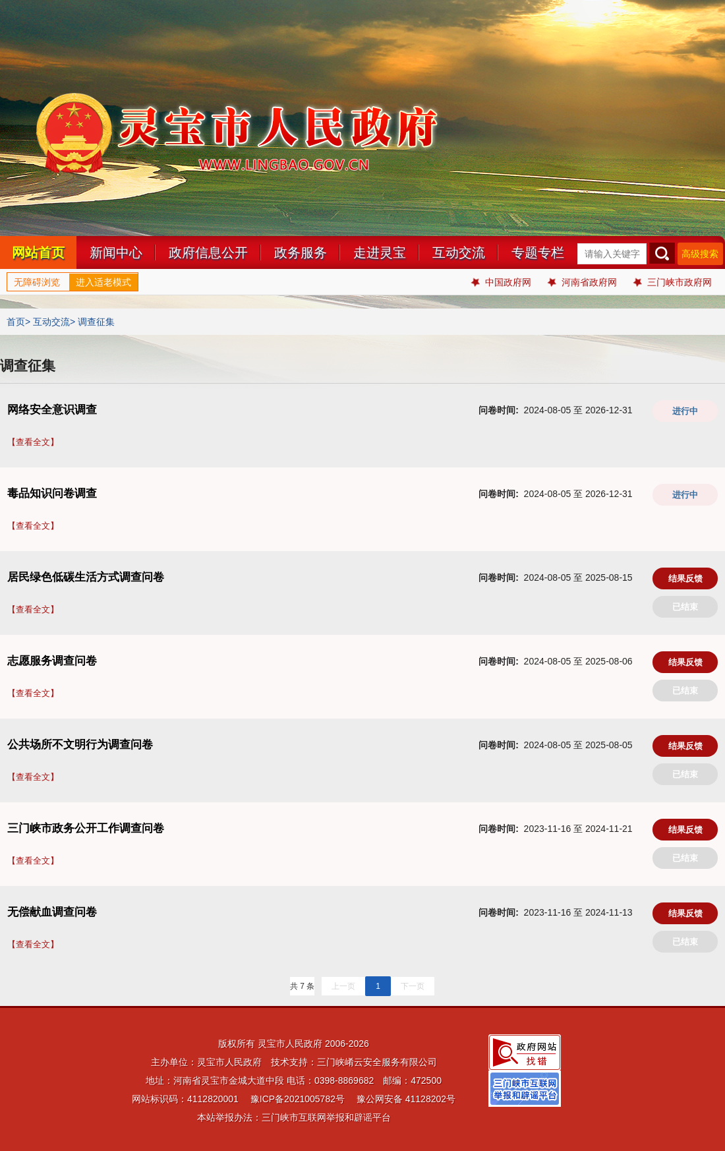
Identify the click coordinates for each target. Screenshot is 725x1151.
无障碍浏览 (37, 282)
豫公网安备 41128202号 (406, 1099)
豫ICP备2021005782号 (297, 1099)
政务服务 (300, 252)
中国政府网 (501, 281)
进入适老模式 (103, 282)
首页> (18, 321)
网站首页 (38, 252)
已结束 (685, 607)
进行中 (685, 411)
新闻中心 (116, 252)
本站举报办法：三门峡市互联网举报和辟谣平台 (294, 1117)
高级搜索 (700, 254)
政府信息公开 (208, 252)
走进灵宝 (379, 252)
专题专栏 (537, 252)
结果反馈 (685, 578)
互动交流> (54, 321)
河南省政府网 (582, 281)
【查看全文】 (33, 442)
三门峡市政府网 (672, 281)
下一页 (412, 986)
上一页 (343, 986)
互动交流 (458, 252)
